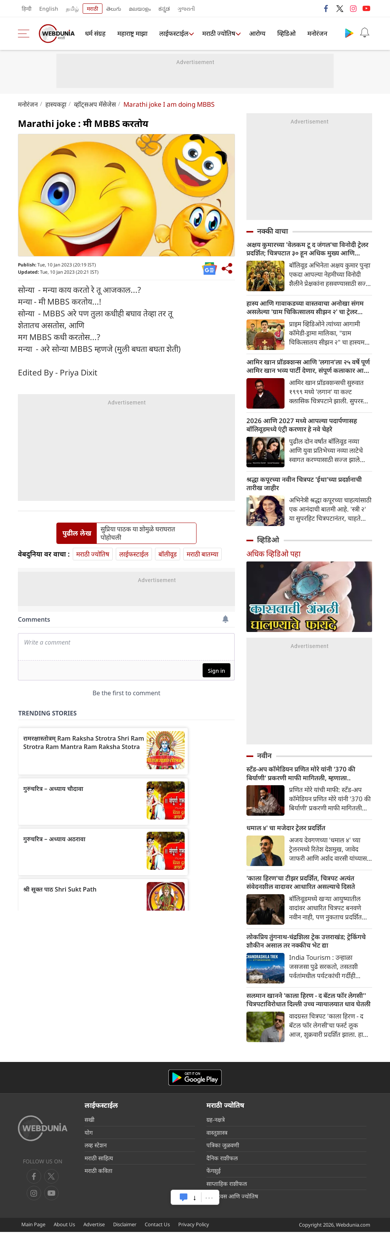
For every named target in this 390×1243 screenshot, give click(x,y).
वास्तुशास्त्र (216, 1143)
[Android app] (195, 1088)
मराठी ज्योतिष (217, 33)
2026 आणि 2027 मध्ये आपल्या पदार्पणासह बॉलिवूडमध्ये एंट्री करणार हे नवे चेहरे (305, 429)
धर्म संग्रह (95, 33)
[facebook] (34, 1187)
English (48, 8)
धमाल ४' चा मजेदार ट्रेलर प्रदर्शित (289, 835)
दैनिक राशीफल (222, 1168)
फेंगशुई (213, 1181)
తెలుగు (113, 8)
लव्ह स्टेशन (96, 1156)
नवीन (264, 761)
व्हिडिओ (284, 33)
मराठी (92, 8)
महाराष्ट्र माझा (132, 33)
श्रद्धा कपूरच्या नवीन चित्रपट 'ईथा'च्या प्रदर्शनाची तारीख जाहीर (309, 489)
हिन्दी (27, 8)
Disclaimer (124, 1235)
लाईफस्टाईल (172, 33)
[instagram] (51, 1204)
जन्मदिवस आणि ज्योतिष (232, 1207)
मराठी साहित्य (99, 1168)
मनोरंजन (314, 33)
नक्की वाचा (272, 231)
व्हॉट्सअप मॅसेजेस (95, 104)
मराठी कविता (98, 1181)
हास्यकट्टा (55, 104)
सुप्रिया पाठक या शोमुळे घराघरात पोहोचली (138, 533)
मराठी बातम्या (202, 554)
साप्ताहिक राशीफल (226, 1194)
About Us (64, 1235)
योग (89, 1143)
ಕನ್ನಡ (164, 8)
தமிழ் (72, 8)
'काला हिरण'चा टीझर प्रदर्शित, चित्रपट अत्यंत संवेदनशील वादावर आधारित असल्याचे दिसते (305, 890)
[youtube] (34, 1204)
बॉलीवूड (167, 554)
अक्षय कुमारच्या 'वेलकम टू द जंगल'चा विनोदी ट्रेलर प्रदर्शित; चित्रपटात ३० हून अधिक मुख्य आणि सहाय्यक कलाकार (306, 250)
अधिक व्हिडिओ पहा (273, 559)
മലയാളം (140, 8)
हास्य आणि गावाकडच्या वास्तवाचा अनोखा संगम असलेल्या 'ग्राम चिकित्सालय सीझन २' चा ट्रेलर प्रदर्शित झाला (307, 309)
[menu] (25, 33)
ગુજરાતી (186, 8)
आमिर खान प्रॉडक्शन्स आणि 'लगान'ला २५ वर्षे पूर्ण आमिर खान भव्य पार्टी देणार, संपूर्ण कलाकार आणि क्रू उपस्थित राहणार (308, 369)
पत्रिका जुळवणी (222, 1156)
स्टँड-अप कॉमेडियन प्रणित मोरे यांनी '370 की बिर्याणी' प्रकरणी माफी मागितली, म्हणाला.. (305, 780)
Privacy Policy (193, 1235)
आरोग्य (256, 33)
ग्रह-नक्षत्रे (215, 1130)
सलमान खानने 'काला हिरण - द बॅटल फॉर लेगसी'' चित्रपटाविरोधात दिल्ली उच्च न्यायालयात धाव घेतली (301, 1010)
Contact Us (157, 1235)
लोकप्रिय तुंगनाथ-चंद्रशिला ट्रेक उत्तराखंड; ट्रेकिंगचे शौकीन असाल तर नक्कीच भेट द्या (301, 950)
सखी (89, 1130)
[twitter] (51, 1187)
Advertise (94, 1235)
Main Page (33, 1235)
